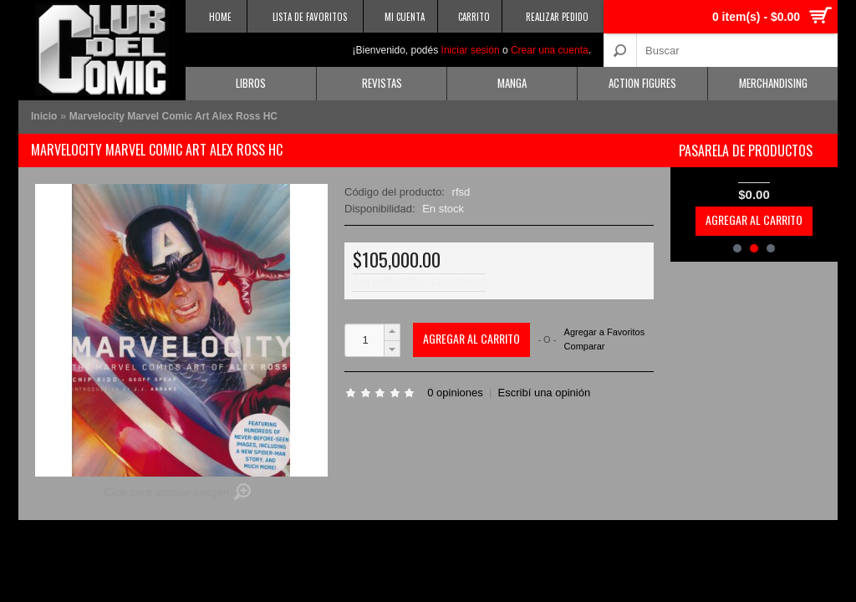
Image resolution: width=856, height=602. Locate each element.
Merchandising (773, 82)
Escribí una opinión (544, 392)
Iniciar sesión (470, 50)
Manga (512, 82)
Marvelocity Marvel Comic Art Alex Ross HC (173, 116)
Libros (251, 82)
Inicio (44, 116)
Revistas (382, 82)
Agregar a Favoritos (604, 332)
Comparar (584, 346)
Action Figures (642, 82)
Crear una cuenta (549, 50)
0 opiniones (455, 392)
